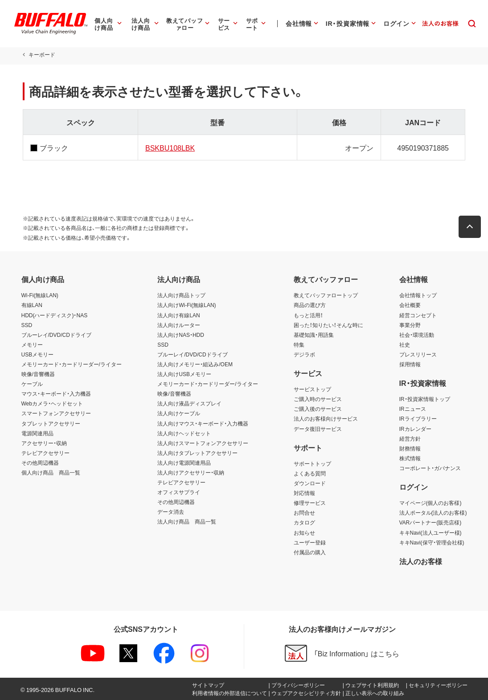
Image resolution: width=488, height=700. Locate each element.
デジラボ (304, 354)
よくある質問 (310, 473)
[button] (471, 227)
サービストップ (312, 389)
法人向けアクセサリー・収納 (190, 472)
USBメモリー (37, 354)
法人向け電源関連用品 (184, 462)
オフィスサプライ (178, 492)
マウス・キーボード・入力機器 (56, 393)
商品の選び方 (310, 305)
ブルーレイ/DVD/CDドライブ (56, 335)
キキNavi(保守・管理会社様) (431, 542)
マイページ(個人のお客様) (430, 503)
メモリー (32, 344)
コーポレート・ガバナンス (430, 468)
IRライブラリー (418, 418)
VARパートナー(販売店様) (430, 522)
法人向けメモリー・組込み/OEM (195, 364)
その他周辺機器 (40, 462)
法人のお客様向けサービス (326, 418)
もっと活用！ (308, 315)
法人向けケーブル (178, 413)
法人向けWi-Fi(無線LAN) (186, 305)
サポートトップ (312, 463)
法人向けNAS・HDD (180, 335)
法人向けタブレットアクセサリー (197, 453)
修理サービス (310, 503)
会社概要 (410, 305)
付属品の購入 (310, 552)
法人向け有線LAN (178, 315)
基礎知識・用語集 (314, 335)
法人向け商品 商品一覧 (186, 521)
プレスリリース (418, 354)
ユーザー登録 (310, 542)
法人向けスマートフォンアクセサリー (202, 443)
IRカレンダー (415, 429)
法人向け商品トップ (181, 295)
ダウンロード (310, 483)
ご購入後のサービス (318, 409)
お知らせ (304, 532)
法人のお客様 (420, 561)
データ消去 (170, 512)
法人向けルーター (178, 325)
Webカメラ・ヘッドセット (52, 403)
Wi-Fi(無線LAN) (39, 295)
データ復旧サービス (318, 429)
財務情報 (410, 448)
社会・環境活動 (416, 335)
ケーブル (32, 384)
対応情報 (304, 493)
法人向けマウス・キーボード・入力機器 (202, 423)
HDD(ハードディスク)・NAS (54, 315)
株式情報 (410, 458)
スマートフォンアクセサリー (56, 413)
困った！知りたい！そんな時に (328, 325)
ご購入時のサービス (318, 399)
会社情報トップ (418, 295)
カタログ (304, 522)
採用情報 (410, 364)
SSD (27, 325)
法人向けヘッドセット (184, 433)
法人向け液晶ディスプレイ (189, 403)
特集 (299, 344)
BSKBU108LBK (169, 147)
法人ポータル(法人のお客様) (433, 512)
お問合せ (304, 512)
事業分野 (410, 325)
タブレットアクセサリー (50, 423)
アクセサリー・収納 (44, 443)
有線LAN (31, 305)
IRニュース (412, 409)
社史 (404, 344)
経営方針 (410, 438)
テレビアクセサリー (45, 453)
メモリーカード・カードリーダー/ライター (71, 364)
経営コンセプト (418, 315)
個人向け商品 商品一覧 (50, 472)
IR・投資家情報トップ (424, 399)
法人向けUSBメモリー (184, 374)
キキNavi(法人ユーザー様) (430, 532)
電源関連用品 (37, 433)
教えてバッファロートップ (326, 295)
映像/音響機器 (38, 374)
